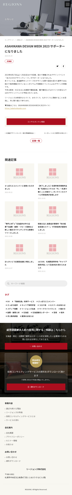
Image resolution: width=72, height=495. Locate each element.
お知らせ (20, 40)
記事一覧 (36, 140)
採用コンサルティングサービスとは (20, 416)
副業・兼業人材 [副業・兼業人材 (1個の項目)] (13, 312)
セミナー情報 (11, 440)
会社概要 (9, 433)
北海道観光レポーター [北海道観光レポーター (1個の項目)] (41, 312)
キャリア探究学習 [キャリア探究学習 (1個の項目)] (28, 305)
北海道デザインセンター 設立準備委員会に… (21, 133)
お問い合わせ (36, 346)
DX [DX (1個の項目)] (8, 301)
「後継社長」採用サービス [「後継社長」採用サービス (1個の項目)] (24, 301)
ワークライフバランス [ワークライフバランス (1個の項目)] (47, 309)
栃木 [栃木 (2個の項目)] (62, 312)
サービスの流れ (12, 420)
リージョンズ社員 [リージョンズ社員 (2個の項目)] (28, 309)
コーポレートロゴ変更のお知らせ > (55, 133)
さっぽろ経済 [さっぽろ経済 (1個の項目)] (12, 305)
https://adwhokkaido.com (15, 108)
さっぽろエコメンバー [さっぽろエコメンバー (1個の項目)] (46, 301)
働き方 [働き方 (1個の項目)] (62, 309)
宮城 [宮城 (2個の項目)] (55, 312)
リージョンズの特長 (14, 412)
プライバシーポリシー (15, 436)
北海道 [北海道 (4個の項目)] (25, 312)
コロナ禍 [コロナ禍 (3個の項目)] (42, 305)
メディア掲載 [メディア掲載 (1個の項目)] (12, 309)
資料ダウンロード (36, 387)
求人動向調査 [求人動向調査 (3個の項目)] (12, 316)
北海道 (9, 61)
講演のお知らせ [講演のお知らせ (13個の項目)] (28, 316)
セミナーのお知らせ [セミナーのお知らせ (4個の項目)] (57, 305)
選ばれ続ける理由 (13, 408)
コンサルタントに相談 (36, 121)
